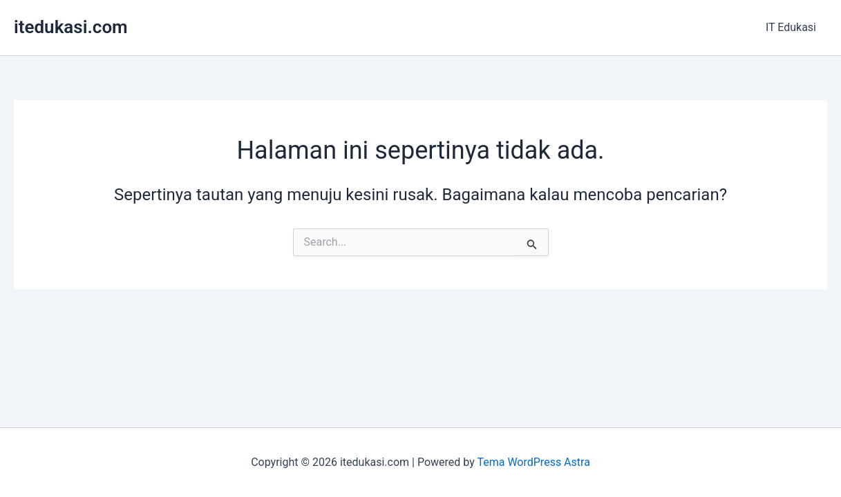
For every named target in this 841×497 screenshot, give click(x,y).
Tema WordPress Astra (533, 462)
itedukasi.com (71, 27)
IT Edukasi (791, 27)
